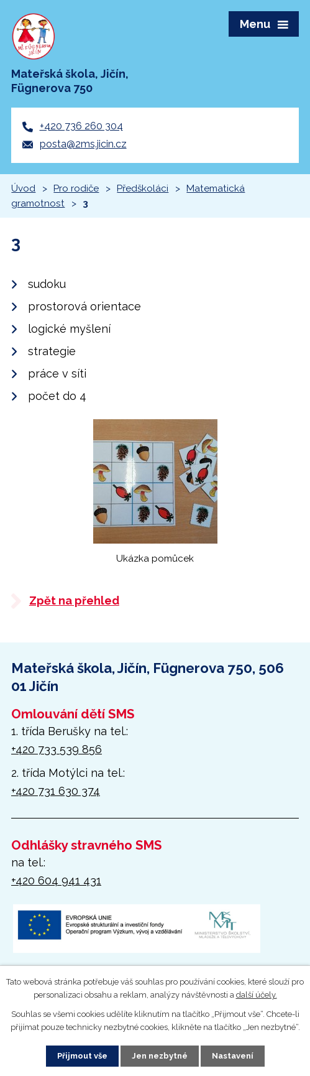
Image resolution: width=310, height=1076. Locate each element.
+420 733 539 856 (56, 749)
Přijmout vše (82, 1055)
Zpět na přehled (74, 600)
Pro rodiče (76, 188)
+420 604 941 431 (56, 880)
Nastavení (232, 1055)
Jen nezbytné (160, 1055)
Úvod (23, 188)
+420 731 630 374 (55, 790)
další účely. (256, 994)
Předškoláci (142, 188)
